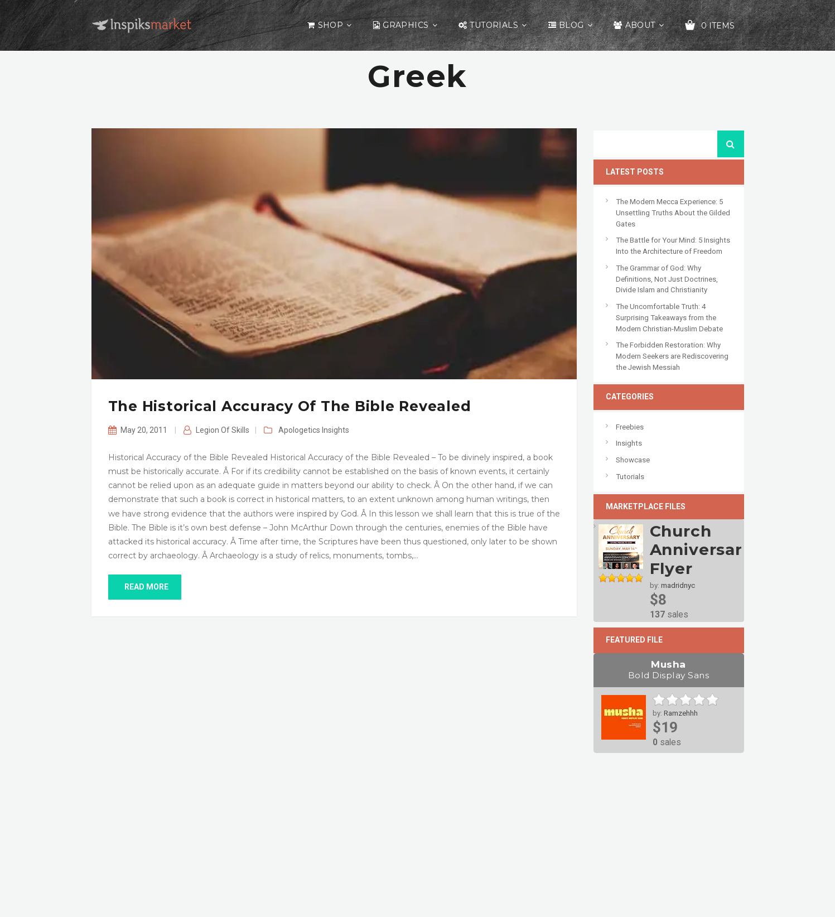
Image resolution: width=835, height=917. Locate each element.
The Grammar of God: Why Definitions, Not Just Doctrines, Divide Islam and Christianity (667, 279)
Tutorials (494, 25)
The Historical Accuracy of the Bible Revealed (289, 406)
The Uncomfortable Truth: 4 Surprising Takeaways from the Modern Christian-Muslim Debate (669, 317)
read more (144, 586)
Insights (335, 430)
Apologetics (299, 430)
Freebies (630, 427)
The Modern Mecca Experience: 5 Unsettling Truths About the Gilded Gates (673, 212)
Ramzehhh (681, 713)
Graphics (405, 25)
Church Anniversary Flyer (701, 550)
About (640, 25)
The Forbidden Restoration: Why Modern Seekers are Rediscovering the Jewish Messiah (672, 356)
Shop (331, 25)
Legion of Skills (222, 430)
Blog (571, 25)
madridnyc (678, 585)
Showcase (633, 460)
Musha (669, 670)
